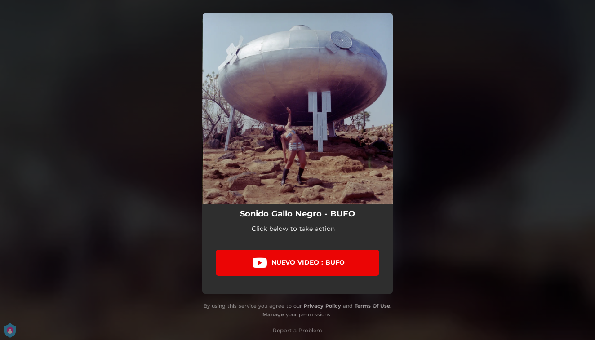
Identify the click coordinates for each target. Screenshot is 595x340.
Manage (273, 314)
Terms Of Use (372, 306)
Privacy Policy (322, 306)
